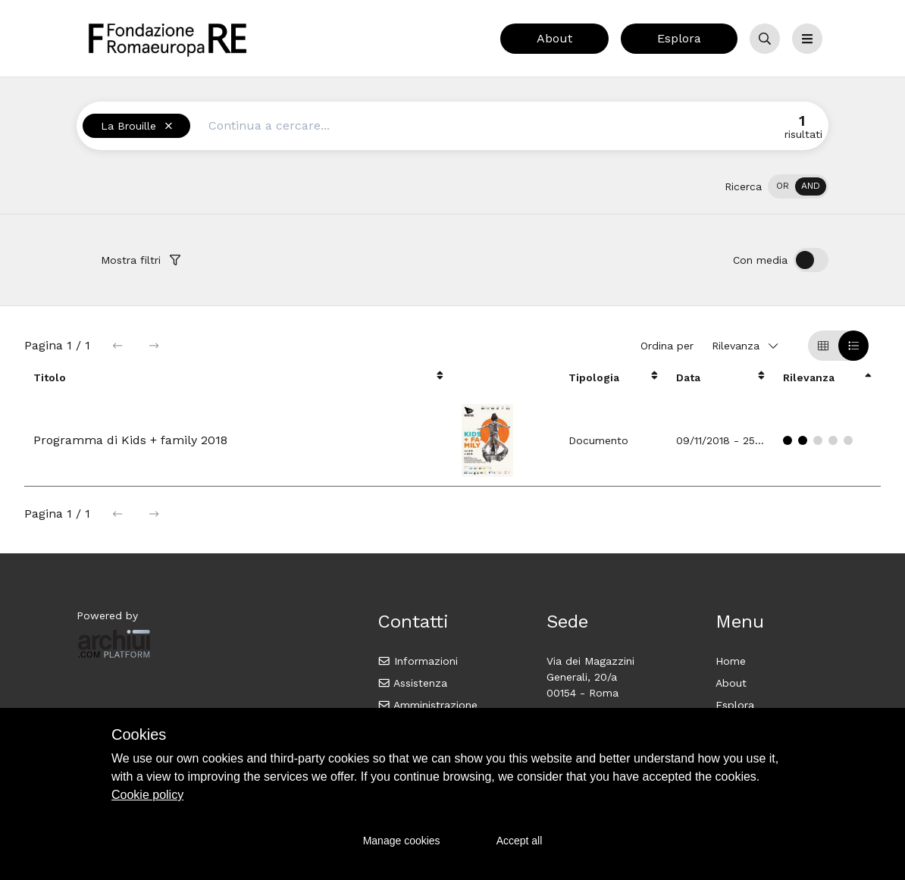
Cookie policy (147, 794)
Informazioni (418, 661)
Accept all (519, 841)
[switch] (798, 186)
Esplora (679, 38)
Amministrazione (427, 705)
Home (731, 661)
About (554, 38)
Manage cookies (401, 841)
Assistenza (412, 683)
